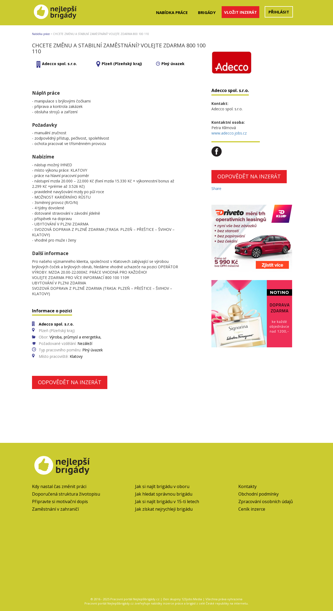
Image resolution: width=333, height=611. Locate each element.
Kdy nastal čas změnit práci (59, 486)
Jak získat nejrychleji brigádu (164, 509)
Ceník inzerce (251, 509)
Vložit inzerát (240, 12)
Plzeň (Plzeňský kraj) (122, 63)
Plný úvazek (173, 63)
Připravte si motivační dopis (60, 501)
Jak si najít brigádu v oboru (162, 486)
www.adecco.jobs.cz (229, 133)
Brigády (207, 12)
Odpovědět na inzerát (69, 382)
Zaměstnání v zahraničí (55, 509)
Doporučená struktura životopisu (66, 494)
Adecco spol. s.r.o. (59, 63)
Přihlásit (278, 12)
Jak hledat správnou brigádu (163, 494)
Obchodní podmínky (258, 494)
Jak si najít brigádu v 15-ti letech (167, 501)
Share (216, 188)
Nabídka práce (172, 12)
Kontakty (247, 486)
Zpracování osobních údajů (265, 501)
